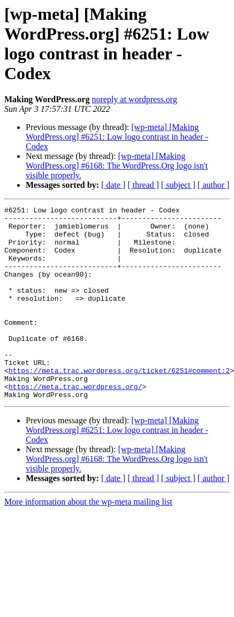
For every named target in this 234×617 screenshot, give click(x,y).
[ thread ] (143, 184)
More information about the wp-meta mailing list (88, 540)
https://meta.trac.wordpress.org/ (75, 423)
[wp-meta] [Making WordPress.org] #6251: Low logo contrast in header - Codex (117, 137)
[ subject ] (178, 184)
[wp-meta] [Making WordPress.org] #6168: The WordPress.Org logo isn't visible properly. (117, 165)
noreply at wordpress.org (134, 99)
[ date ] (113, 184)
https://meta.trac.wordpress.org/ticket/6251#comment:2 (119, 404)
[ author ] (214, 184)
